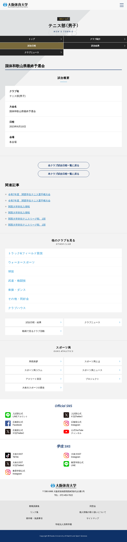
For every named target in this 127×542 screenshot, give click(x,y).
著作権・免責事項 (34, 518)
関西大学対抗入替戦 (19, 206)
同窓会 (93, 506)
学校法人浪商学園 (63, 524)
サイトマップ (93, 518)
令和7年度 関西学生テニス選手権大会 (29, 194)
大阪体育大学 (23, 7)
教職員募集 (34, 506)
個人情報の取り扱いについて (92, 512)
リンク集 (34, 512)
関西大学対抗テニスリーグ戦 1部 (27, 218)
